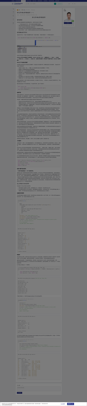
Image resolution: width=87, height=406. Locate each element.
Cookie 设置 (63, 404)
